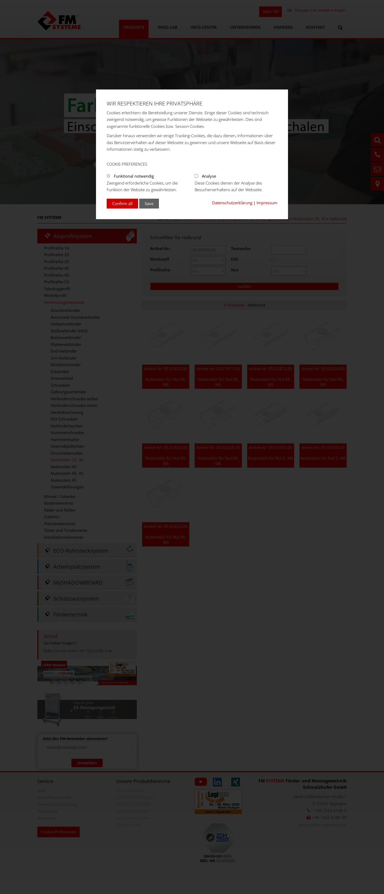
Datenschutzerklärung (232, 202)
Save (149, 203)
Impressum (267, 202)
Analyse (209, 176)
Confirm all (122, 203)
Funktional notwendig (134, 176)
